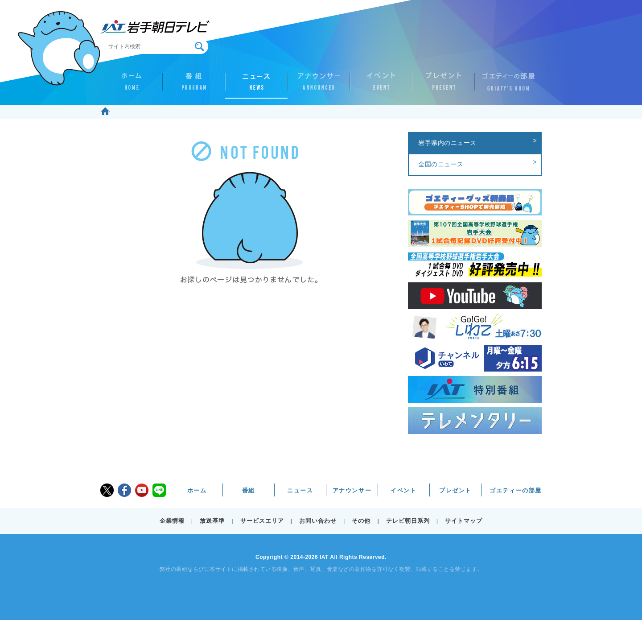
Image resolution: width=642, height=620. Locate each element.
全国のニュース (441, 164)
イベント (381, 85)
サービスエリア (262, 520)
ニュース (256, 85)
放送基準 (212, 520)
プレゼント (443, 85)
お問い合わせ (318, 520)
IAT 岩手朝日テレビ (155, 26)
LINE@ (159, 490)
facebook (124, 490)
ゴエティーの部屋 (506, 85)
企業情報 (172, 520)
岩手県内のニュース (447, 142)
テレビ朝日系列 (408, 520)
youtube (141, 490)
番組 (194, 85)
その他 (361, 520)
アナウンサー (319, 85)
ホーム (131, 85)
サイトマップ (463, 520)
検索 (199, 46)
